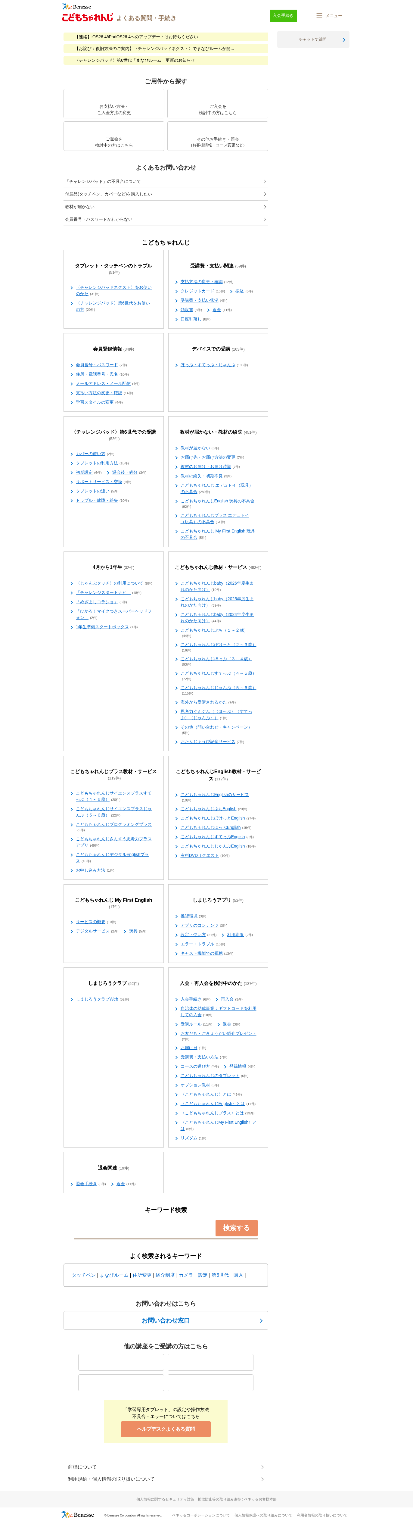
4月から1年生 (114, 567)
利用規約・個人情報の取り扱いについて (111, 1479)
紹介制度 (165, 1275)
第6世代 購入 (227, 1275)
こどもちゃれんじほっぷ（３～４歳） (216, 661)
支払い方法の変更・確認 (104, 393)
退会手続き (91, 1184)
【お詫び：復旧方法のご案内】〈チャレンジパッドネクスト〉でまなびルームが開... (154, 48)
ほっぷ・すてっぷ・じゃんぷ (214, 365)
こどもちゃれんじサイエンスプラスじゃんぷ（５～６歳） (114, 812)
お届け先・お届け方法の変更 (212, 457)
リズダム (193, 1138)
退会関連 (113, 1168)
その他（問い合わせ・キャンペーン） (216, 730)
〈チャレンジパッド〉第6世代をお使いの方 (113, 306)
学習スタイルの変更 (99, 402)
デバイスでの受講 (218, 349)
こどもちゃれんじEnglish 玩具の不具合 (218, 503)
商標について (82, 1466)
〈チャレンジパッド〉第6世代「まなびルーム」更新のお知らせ (135, 60)
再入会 (232, 999)
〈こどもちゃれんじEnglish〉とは (218, 1104)
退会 (231, 1024)
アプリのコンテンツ (204, 925)
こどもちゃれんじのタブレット (215, 1076)
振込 (244, 291)
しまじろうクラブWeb (102, 999)
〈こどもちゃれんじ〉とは (211, 1094)
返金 (222, 310)
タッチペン (84, 1275)
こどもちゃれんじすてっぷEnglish (217, 837)
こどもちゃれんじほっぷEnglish (216, 827)
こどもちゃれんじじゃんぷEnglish (218, 846)
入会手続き (196, 999)
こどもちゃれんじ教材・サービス (218, 567)
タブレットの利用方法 (102, 463)
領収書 (191, 310)
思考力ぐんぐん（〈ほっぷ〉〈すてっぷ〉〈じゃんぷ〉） (216, 715)
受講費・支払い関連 (218, 266)
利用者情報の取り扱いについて (322, 1515)
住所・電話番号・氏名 (102, 374)
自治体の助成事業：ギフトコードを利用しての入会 (218, 1012)
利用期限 (240, 935)
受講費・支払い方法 (204, 1057)
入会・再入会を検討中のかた (218, 983)
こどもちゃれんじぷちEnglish (214, 809)
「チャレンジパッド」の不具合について (103, 181)
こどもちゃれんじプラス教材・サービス (113, 775)
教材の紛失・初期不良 (206, 476)
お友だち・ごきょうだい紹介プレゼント (218, 1036)
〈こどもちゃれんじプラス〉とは (218, 1113)
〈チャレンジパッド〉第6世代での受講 (113, 435)
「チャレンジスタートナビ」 (108, 592)
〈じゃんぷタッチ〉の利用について (114, 583)
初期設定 (89, 472)
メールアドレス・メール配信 (108, 383)
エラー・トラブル (203, 944)
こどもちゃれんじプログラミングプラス (114, 827)
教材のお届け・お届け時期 (210, 467)
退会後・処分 (129, 472)
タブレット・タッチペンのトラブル (113, 269)
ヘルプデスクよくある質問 (166, 1429)
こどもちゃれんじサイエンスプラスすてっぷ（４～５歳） (114, 796)
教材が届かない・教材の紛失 (218, 432)
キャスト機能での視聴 (207, 953)
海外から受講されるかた (208, 702)
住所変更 (142, 1275)
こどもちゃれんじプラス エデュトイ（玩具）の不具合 (215, 519)
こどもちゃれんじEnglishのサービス (215, 797)
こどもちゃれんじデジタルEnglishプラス (112, 858)
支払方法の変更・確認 (207, 282)
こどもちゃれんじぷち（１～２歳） (214, 633)
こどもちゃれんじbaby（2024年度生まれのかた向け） (217, 618)
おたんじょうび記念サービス (212, 742)
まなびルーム (114, 1275)
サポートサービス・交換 (103, 482)
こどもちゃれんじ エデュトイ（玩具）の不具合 (217, 489)
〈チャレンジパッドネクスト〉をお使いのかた (114, 291)
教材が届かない (80, 206)
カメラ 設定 (193, 1275)
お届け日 (193, 1048)
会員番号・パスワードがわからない (98, 219)
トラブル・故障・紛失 (102, 500)
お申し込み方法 (95, 870)
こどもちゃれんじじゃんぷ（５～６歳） (218, 690)
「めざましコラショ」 (101, 602)
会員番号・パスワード (101, 365)
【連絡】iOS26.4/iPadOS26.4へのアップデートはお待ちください (136, 36)
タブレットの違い (97, 491)
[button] (328, 16)
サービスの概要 (96, 922)
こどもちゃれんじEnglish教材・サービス (218, 775)
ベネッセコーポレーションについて (201, 1515)
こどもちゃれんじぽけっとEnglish (218, 818)
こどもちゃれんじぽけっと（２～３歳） (218, 647)
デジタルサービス (97, 931)
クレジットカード (203, 291)
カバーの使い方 (95, 454)
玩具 (138, 931)
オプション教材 (200, 1085)
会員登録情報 (113, 349)
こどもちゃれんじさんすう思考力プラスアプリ (114, 842)
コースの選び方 (200, 1066)
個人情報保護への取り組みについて (263, 1515)
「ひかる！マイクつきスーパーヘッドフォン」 (114, 614)
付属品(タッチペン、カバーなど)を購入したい (108, 194)
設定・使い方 (199, 935)
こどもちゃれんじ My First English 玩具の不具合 (218, 534)
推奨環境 (193, 916)
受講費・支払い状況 (204, 300)
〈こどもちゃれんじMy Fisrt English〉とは (219, 1126)
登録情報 (242, 1066)
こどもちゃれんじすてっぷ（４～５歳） (218, 676)
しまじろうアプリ (218, 900)
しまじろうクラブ (113, 983)
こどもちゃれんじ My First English (113, 904)
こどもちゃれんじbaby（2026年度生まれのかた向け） (217, 586)
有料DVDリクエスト (205, 855)
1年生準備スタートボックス (107, 627)
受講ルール (197, 1024)
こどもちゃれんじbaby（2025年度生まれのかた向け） (217, 602)
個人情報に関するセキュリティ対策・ (206, 1499)
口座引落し (196, 319)
